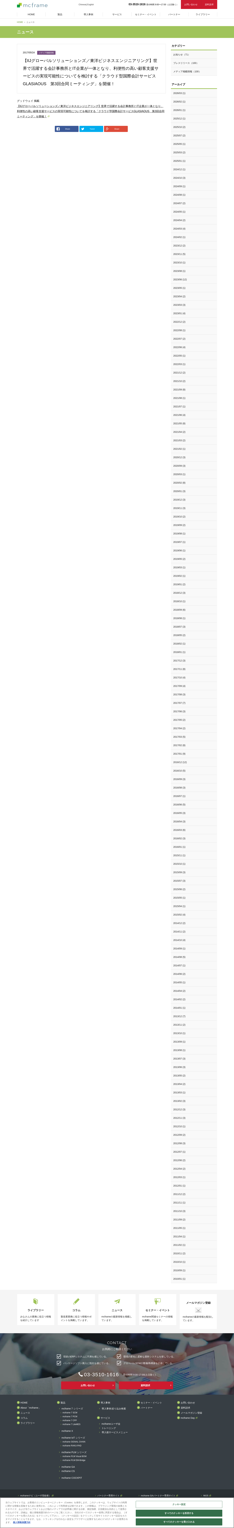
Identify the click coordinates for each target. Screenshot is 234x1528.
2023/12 (179, 245)
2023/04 (179, 296)
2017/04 (179, 728)
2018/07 (179, 626)
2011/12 (179, 1194)
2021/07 (179, 406)
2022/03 (179, 364)
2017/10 (179, 677)
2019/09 (179, 525)
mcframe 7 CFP (70, 1420)
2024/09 (179, 186)
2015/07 (179, 880)
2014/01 (179, 1007)
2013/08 (179, 1050)
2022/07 (179, 338)
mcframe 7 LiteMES (71, 1424)
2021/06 (179, 415)
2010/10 (179, 1262)
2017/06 (179, 711)
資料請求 (209, 4)
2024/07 (179, 203)
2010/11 (179, 1253)
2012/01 (179, 1185)
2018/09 (179, 609)
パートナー (147, 1408)
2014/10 (179, 940)
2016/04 (179, 821)
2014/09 (179, 948)
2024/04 (179, 220)
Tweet (88, 129)
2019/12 (179, 499)
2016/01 (179, 847)
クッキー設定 (179, 1504)
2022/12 (179, 321)
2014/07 (179, 965)
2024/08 (179, 194)
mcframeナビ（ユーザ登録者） (35, 1495)
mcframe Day (188, 1418)
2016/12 (180, 762)
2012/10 (179, 1126)
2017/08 (179, 694)
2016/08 (179, 787)
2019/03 (179, 567)
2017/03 (179, 736)
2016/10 (179, 770)
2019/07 (179, 542)
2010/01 (179, 1278)
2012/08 (179, 1143)
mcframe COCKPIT (72, 1478)
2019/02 (179, 576)
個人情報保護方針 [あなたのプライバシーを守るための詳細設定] (22, 1522)
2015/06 (179, 889)
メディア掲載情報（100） (187, 71)
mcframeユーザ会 (111, 1424)
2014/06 (179, 974)
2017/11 (179, 669)
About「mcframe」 (31, 1408)
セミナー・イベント (151, 1402)
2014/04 (179, 991)
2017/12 (179, 660)
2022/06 (179, 347)
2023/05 (179, 288)
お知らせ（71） (181, 54)
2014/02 (179, 999)
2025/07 (179, 135)
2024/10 (179, 177)
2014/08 (179, 957)
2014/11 (179, 931)
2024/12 (179, 169)
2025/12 (179, 118)
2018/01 (179, 652)
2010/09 (179, 1270)
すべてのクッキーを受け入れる (179, 1522)
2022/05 (179, 355)
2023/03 (179, 305)
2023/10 (179, 262)
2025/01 (179, 161)
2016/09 (179, 779)
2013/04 (179, 1084)
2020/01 (179, 491)
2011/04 (179, 1236)
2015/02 (179, 914)
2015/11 (179, 855)
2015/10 (179, 863)
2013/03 (179, 1092)
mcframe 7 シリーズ (72, 1408)
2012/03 (179, 1177)
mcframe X (67, 1431)
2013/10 (179, 1033)
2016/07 (179, 796)
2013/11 (179, 1024)
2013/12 (179, 1016)
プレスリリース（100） (186, 63)
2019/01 (179, 584)
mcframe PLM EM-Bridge (74, 1460)
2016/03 (179, 830)
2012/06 (179, 1160)
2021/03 (179, 440)
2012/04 (179, 1168)
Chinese (82, 5)
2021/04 (179, 432)
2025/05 (179, 144)
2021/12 (179, 372)
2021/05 (179, 423)
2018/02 (179, 643)
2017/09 (179, 686)
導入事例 (105, 1402)
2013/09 (179, 1041)
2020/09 (179, 465)
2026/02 (179, 101)
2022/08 (179, 330)
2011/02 (179, 1245)
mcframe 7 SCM (70, 1413)
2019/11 (179, 508)
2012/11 (179, 1118)
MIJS (205, 1495)
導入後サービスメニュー (115, 1432)
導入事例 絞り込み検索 (114, 1408)
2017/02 (179, 745)
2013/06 (179, 1067)
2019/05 (179, 559)
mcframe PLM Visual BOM (75, 1456)
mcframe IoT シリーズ (73, 1438)
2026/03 (179, 93)
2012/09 (179, 1135)
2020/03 (179, 474)
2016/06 (179, 804)
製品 (63, 1402)
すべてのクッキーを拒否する (179, 1513)
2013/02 (179, 1101)
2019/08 (179, 533)
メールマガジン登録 (191, 1413)
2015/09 (179, 872)
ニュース (25, 1413)
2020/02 (179, 482)
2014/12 (179, 923)
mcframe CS (68, 1471)
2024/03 (179, 228)
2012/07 (179, 1151)
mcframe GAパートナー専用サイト (158, 1495)
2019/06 (179, 550)
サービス (105, 1418)
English (90, 5)
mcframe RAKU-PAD (72, 1446)
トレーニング (109, 1428)
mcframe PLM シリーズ (74, 1452)
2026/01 (179, 110)
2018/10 (179, 601)
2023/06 (180, 279)
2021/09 (179, 389)
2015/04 (179, 906)
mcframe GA (68, 1467)
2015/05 (179, 897)
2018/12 (179, 592)
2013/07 (179, 1058)
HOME (20, 22)
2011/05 (179, 1228)
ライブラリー (28, 1423)
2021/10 (179, 381)
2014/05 (179, 982)
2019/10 (179, 516)
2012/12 (179, 1109)
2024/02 (179, 237)
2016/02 (179, 838)
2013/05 (179, 1075)
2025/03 (179, 152)
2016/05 (179, 813)
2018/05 (179, 635)
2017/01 (179, 753)
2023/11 (179, 254)
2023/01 (179, 313)
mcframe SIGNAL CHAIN (74, 1442)
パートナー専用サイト (108, 1495)
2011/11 (179, 1202)
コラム (24, 1418)
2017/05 (179, 720)
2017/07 (179, 703)
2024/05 (179, 211)
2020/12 (179, 457)
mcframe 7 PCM (70, 1417)
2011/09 (179, 1219)
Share (63, 129)
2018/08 (179, 618)
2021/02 (179, 449)
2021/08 (179, 398)
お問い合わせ (191, 4)
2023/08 (179, 271)
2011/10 (179, 1211)
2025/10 (179, 127)
